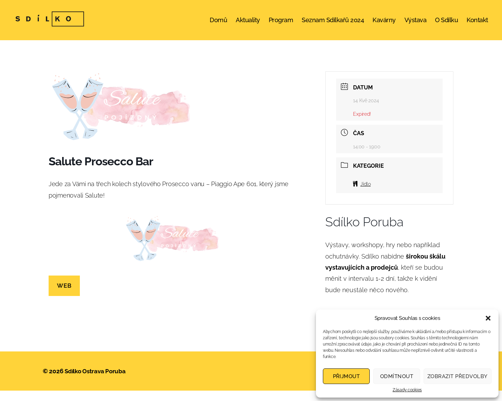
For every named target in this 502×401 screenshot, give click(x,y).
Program (281, 25)
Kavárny (384, 25)
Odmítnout (396, 376)
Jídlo (361, 194)
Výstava (415, 25)
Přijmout (346, 376)
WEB (64, 296)
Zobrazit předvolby (457, 376)
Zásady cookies (407, 389)
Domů (218, 25)
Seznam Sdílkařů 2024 (333, 25)
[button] (488, 318)
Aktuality (248, 25)
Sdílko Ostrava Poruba (97, 381)
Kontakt (477, 25)
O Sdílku (446, 25)
